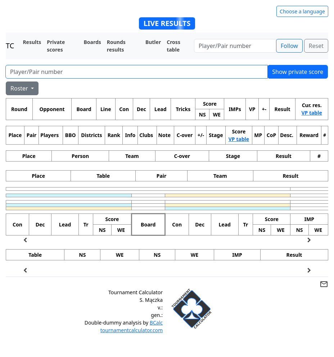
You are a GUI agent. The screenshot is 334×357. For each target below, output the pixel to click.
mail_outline (324, 284)
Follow (289, 46)
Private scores (56, 46)
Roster (20, 88)
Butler (153, 42)
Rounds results (116, 46)
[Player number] (235, 46)
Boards (92, 42)
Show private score (297, 72)
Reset (316, 46)
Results (32, 42)
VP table (311, 112)
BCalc (156, 322)
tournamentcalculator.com (131, 330)
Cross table (173, 46)
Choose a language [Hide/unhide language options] (302, 11)
